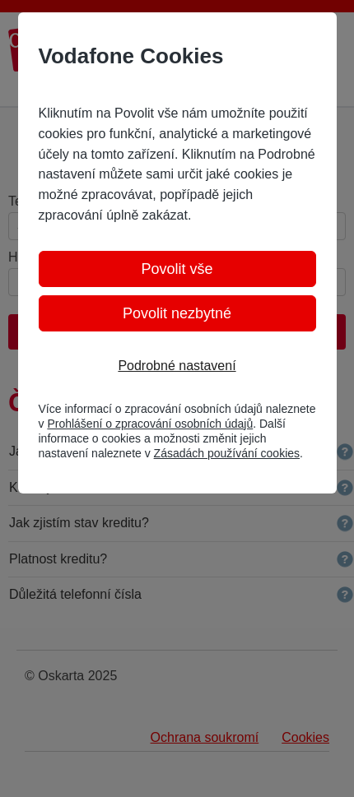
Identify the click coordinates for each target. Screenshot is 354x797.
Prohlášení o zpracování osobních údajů (150, 423)
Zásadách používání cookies (227, 453)
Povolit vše (176, 269)
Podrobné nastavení (176, 366)
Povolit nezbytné (177, 313)
